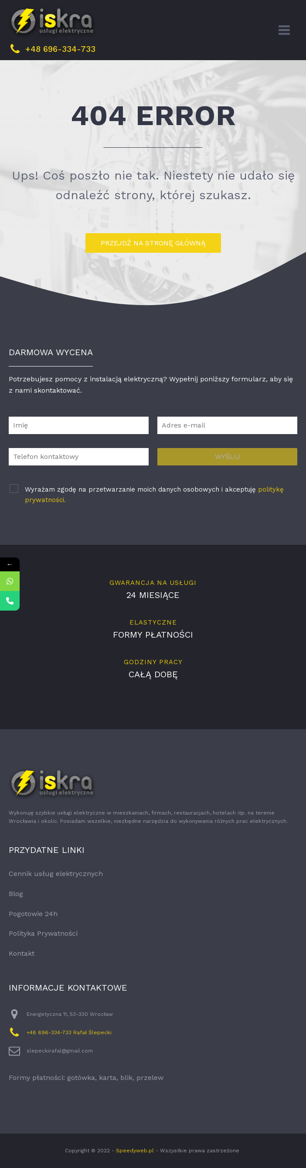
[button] (17, 1150)
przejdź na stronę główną (153, 243)
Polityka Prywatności (43, 933)
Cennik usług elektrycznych (56, 873)
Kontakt (21, 953)
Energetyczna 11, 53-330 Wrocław (70, 1014)
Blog (16, 894)
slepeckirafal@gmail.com (60, 1051)
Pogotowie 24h (33, 914)
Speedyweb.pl (135, 1151)
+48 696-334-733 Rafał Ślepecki (69, 1032)
